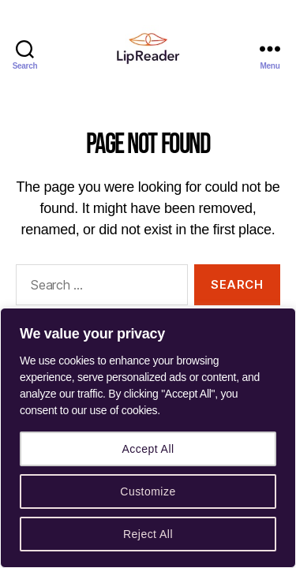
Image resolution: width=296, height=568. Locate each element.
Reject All (148, 534)
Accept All (148, 449)
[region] (148, 438)
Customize (147, 491)
